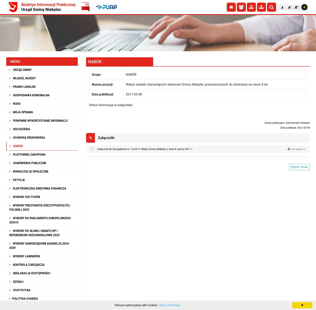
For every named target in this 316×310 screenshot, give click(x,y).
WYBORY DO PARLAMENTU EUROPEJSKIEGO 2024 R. (40, 220)
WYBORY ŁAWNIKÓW (24, 256)
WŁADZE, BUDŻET (22, 78)
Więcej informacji (169, 305)
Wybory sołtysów (24, 197)
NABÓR (16, 146)
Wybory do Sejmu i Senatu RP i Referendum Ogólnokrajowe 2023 (34, 233)
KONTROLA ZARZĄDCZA (27, 264)
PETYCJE (17, 180)
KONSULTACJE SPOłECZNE (29, 171)
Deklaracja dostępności (29, 273)
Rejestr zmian (299, 167)
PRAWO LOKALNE (22, 86)
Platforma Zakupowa (27, 154)
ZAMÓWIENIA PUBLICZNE (27, 163)
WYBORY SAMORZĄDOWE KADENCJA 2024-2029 (39, 245)
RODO (15, 103)
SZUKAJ (16, 281)
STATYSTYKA (19, 290)
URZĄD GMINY (20, 69)
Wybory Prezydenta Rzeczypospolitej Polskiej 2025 (39, 207)
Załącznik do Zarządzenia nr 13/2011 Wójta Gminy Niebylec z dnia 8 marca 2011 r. (145, 149)
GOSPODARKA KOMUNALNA (29, 95)
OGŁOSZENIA (19, 129)
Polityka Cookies (23, 298)
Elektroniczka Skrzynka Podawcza (37, 188)
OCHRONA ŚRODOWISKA (27, 137)
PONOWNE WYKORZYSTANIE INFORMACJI (38, 120)
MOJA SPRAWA (21, 112)
